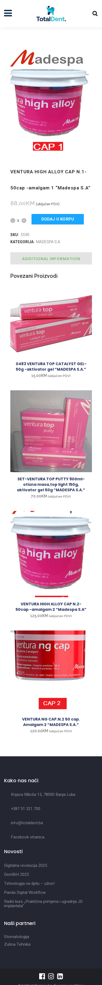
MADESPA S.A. (48, 242)
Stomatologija (16, 937)
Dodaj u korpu (57, 219)
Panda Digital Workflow (25, 892)
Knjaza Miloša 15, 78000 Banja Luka (43, 794)
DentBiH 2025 (16, 874)
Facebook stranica (27, 837)
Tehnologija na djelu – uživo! (29, 883)
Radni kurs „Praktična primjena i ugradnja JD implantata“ (43, 903)
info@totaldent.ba (27, 823)
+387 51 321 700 (25, 809)
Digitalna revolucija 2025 (25, 865)
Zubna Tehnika (17, 944)
